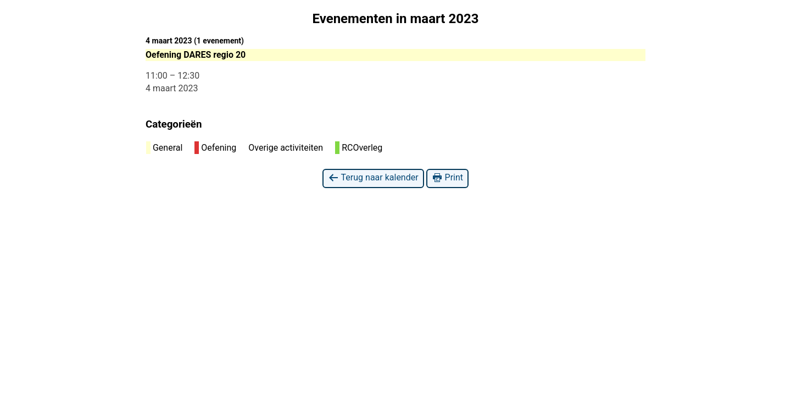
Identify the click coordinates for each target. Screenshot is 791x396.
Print (447, 178)
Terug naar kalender (373, 178)
